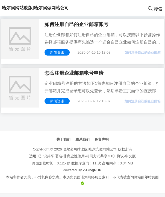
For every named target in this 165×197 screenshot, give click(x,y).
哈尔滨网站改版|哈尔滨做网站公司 (90, 149)
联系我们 (82, 139)
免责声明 (102, 139)
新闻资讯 (57, 52)
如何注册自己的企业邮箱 (143, 52)
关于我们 (63, 139)
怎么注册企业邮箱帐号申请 (74, 73)
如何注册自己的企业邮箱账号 (76, 24)
